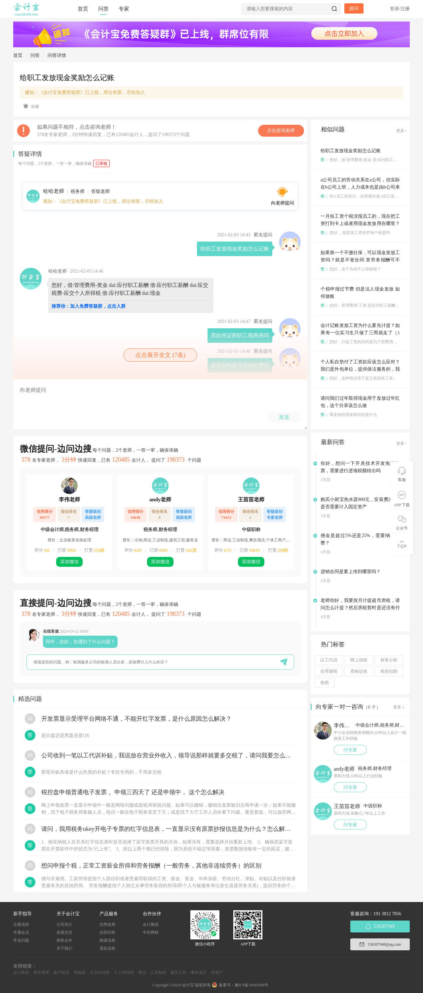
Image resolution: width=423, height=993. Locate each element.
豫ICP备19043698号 (252, 985)
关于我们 (64, 948)
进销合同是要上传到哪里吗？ (351, 571)
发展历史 (64, 932)
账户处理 (61, 972)
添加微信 (69, 561)
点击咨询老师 (281, 130)
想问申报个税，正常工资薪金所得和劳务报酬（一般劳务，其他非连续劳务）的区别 (151, 865)
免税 (324, 682)
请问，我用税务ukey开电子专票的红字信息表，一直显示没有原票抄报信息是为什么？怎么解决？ (168, 829)
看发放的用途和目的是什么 (349, 414)
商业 (142, 972)
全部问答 (107, 932)
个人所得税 (124, 972)
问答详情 (57, 55)
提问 (354, 8)
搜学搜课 (41, 972)
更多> (401, 130)
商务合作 (64, 940)
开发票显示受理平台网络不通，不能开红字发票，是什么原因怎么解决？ (136, 718)
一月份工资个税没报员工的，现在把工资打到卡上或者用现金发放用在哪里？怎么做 (360, 223)
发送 (284, 417)
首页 (83, 9)
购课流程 (107, 940)
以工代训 (328, 660)
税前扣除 (389, 671)
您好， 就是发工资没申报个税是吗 (355, 232)
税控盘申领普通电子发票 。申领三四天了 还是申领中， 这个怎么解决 (132, 792)
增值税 (80, 972)
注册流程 (21, 924)
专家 (124, 9)
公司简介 (64, 924)
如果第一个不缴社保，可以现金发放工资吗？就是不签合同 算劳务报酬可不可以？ (360, 260)
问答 (103, 9)
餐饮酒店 (199, 972)
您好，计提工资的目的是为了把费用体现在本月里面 (371, 341)
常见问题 (21, 940)
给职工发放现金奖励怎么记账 (351, 150)
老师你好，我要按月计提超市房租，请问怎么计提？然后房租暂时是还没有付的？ (360, 607)
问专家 (350, 749)
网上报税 (358, 660)
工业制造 (158, 972)
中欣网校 (151, 932)
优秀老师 (107, 924)
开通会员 (21, 932)
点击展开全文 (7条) (160, 355)
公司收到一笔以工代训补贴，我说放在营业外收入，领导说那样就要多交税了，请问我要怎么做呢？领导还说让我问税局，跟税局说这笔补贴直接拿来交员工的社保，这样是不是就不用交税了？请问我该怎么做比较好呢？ (168, 755)
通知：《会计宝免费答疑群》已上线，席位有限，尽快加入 (85, 92)
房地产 (217, 972)
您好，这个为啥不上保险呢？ (351, 269)
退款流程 (107, 948)
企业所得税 (100, 972)
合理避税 (328, 671)
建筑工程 (178, 972)
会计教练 (151, 924)
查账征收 (358, 671)
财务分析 (389, 660)
